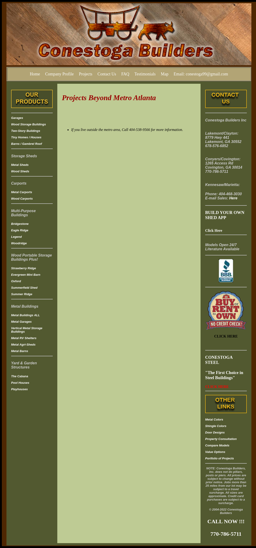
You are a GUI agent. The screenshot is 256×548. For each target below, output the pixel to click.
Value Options (215, 452)
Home (35, 74)
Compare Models (217, 445)
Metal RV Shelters (24, 338)
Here (233, 198)
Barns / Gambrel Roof (26, 144)
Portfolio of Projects (219, 458)
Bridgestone (20, 224)
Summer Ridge (21, 294)
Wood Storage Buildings (28, 124)
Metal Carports (21, 192)
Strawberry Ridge (23, 268)
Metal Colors (214, 419)
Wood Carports (22, 198)
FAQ (125, 74)
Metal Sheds (20, 165)
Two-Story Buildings (25, 131)
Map (164, 74)
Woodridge (19, 243)
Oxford (16, 281)
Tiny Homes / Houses (26, 137)
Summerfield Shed (24, 287)
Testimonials (145, 74)
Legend (16, 236)
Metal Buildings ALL (25, 315)
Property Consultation (221, 439)
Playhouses (19, 389)
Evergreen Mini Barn (25, 274)
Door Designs (215, 432)
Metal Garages (21, 321)
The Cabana (19, 376)
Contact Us (107, 74)
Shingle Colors (215, 426)
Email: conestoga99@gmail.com (201, 74)
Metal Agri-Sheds (23, 344)
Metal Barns (19, 351)
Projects (85, 74)
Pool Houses (20, 382)
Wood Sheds (20, 171)
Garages (17, 118)
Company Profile (59, 74)
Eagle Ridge (19, 230)
